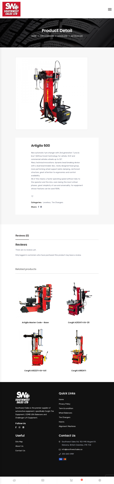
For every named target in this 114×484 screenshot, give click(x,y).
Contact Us (20, 451)
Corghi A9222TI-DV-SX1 (35, 370)
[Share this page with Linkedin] (41, 207)
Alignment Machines (67, 426)
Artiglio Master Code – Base (35, 322)
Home (33, 36)
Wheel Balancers (65, 413)
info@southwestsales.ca (72, 449)
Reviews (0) (22, 235)
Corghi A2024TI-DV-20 (78, 322)
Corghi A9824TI (78, 370)
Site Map (19, 442)
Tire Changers (47, 36)
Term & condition (66, 408)
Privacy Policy (64, 404)
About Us (19, 446)
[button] (32, 196)
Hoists (61, 422)
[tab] (22, 237)
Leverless (62, 36)
